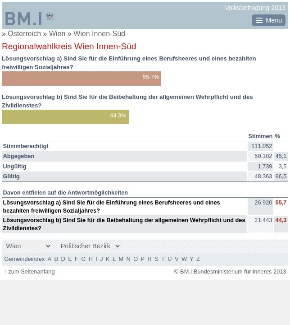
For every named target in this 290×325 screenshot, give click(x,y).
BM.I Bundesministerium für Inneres (29, 18)
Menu (274, 20)
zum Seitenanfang (29, 271)
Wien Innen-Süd (99, 33)
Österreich (24, 33)
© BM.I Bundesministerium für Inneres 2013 (230, 271)
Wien (58, 33)
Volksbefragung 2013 (255, 7)
